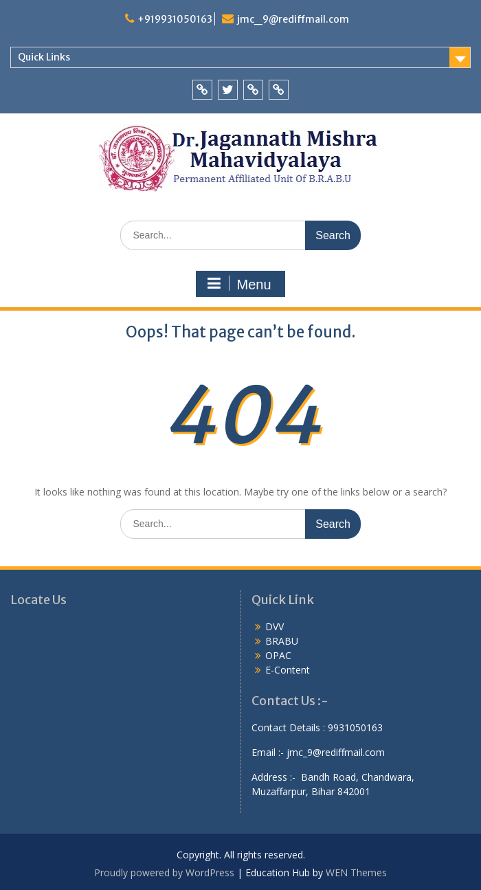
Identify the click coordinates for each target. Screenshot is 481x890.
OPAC (278, 655)
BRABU (281, 640)
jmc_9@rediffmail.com (293, 19)
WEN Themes (356, 872)
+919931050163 (174, 19)
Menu (238, 284)
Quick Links (44, 57)
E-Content (287, 669)
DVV (274, 626)
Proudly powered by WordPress (164, 872)
